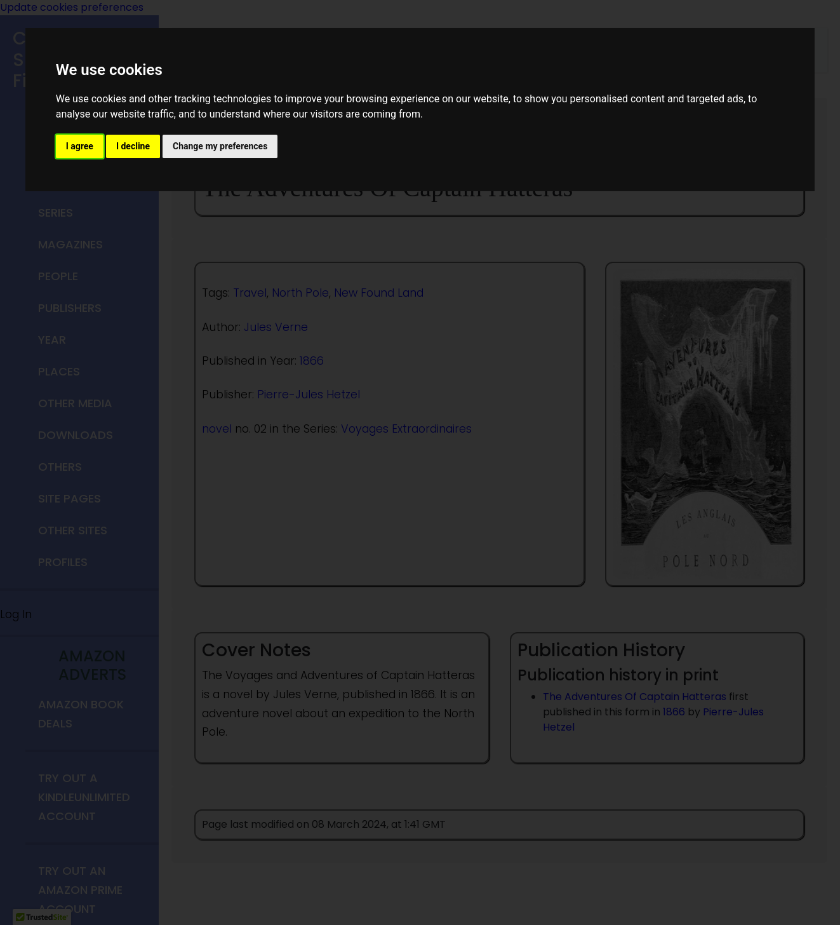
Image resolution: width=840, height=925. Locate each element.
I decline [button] (133, 146)
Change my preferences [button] (220, 146)
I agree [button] (79, 146)
